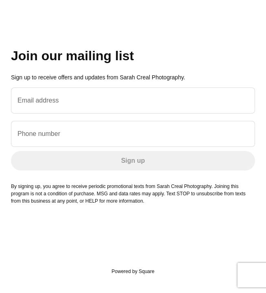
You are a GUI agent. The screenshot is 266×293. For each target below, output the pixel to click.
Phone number (38, 133)
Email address (38, 100)
